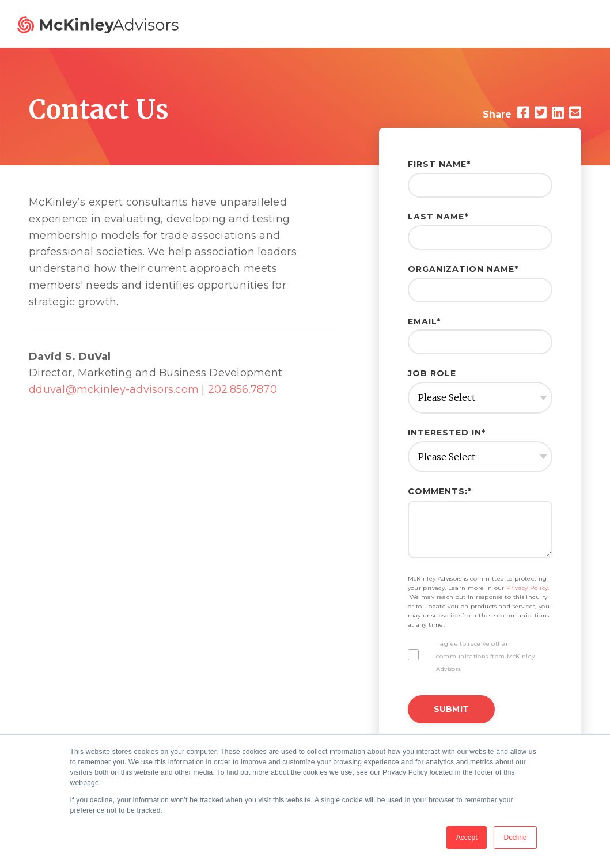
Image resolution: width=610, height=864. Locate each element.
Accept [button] (467, 837)
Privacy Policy (527, 588)
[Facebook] (523, 112)
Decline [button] (514, 837)
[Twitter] (541, 112)
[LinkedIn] (558, 112)
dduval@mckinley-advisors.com (114, 389)
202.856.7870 (242, 389)
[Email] (575, 112)
